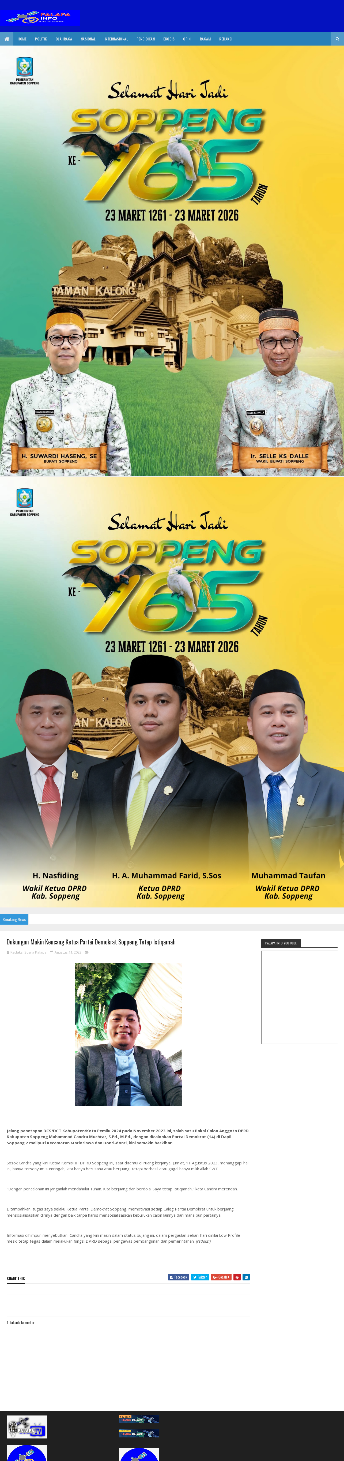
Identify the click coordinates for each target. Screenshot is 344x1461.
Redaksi (225, 39)
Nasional (88, 39)
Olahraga (64, 39)
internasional (116, 39)
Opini (187, 39)
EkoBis (169, 39)
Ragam (205, 39)
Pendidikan (146, 39)
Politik (41, 39)
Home (22, 39)
